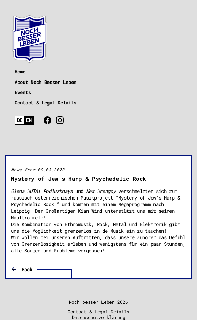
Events (23, 92)
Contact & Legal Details (45, 102)
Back (27, 269)
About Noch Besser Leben (45, 82)
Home (20, 71)
